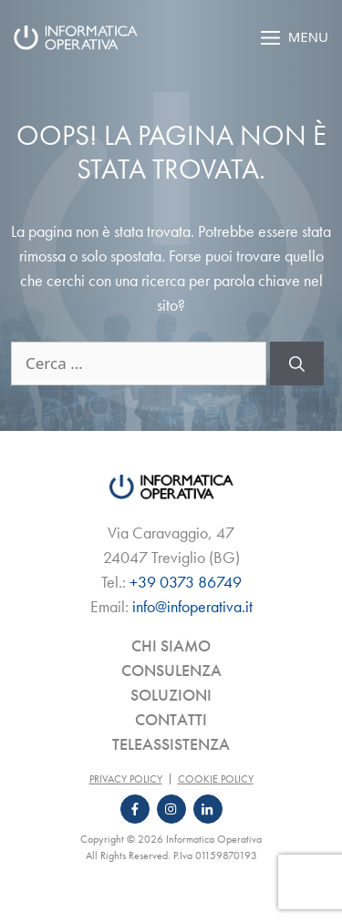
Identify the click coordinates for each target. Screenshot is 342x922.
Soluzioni (171, 694)
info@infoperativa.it (192, 606)
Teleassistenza (171, 743)
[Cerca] (297, 363)
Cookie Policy (216, 779)
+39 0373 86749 (186, 581)
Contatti (171, 719)
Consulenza (171, 670)
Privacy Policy (125, 779)
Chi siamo (171, 645)
